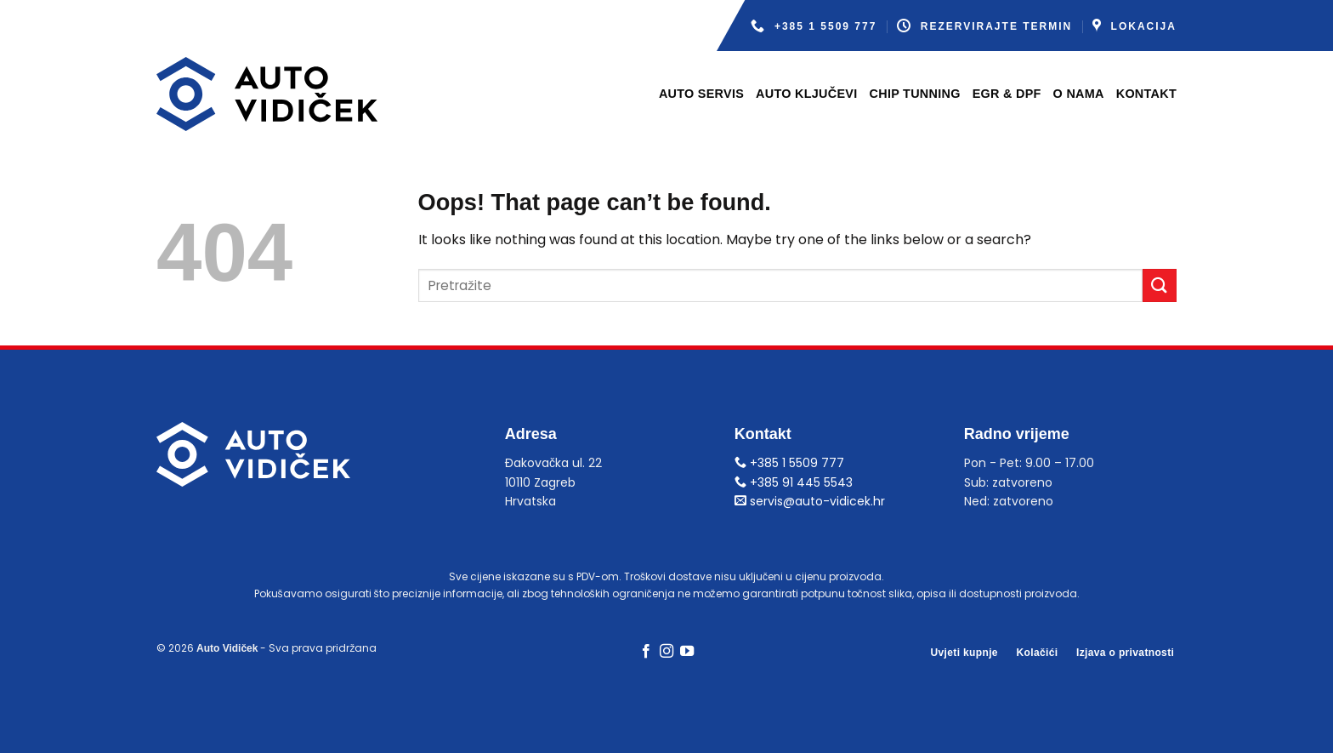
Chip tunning (915, 93)
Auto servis (701, 93)
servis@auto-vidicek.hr (810, 501)
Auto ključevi (806, 93)
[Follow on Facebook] (645, 651)
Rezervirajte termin (984, 26)
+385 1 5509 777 (813, 26)
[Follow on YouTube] (687, 651)
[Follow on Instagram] (666, 651)
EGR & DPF (1007, 93)
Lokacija (1134, 26)
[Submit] (1160, 285)
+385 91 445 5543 (794, 482)
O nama (1078, 93)
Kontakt (1146, 93)
